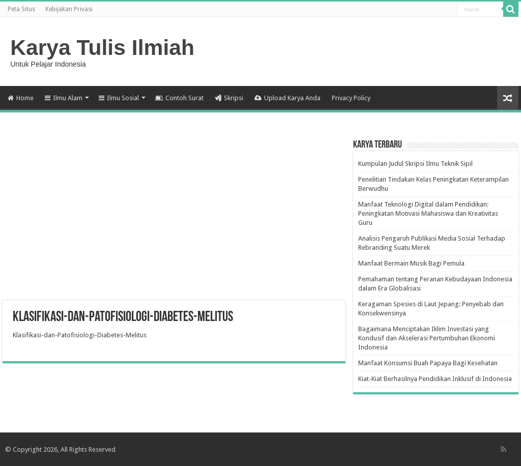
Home (21, 98)
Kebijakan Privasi (69, 9)
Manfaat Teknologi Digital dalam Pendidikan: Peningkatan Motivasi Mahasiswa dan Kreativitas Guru (428, 213)
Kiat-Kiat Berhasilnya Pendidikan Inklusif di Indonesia (435, 379)
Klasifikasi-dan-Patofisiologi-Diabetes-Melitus (80, 335)
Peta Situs (21, 9)
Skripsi (229, 98)
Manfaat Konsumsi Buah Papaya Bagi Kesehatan (428, 363)
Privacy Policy (351, 98)
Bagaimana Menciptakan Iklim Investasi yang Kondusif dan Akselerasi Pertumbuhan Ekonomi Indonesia (426, 338)
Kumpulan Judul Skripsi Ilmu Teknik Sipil (415, 163)
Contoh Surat (179, 98)
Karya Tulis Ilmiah (102, 47)
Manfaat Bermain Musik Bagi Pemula (411, 263)
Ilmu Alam (63, 98)
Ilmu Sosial (119, 98)
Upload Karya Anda (287, 98)
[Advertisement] (174, 219)
